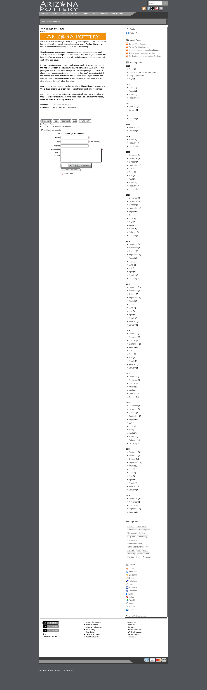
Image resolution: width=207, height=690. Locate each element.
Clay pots (131, 537)
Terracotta (132, 533)
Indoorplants (65, 121)
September (133, 165)
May (131, 79)
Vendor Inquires (133, 634)
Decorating (142, 537)
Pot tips (131, 557)
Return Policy (90, 630)
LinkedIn (132, 610)
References (132, 637)
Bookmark (133, 575)
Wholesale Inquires (135, 632)
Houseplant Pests (54, 28)
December (133, 155)
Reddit (131, 603)
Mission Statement (134, 630)
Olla (138, 550)
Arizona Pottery (49, 124)
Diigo (131, 594)
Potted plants (144, 530)
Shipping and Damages (94, 627)
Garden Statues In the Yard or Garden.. (145, 56)
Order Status (90, 632)
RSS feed (133, 569)
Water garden (143, 554)
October (132, 88)
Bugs (75, 121)
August (132, 91)
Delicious (133, 581)
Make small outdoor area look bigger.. (144, 50)
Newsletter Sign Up (50, 636)
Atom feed (133, 572)
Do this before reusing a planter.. (142, 53)
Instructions (132, 540)
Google (132, 578)
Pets (138, 557)
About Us (131, 625)
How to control (85, 121)
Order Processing (92, 625)
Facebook (133, 591)
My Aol (132, 606)
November (133, 158)
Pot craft (131, 550)
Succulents (132, 530)
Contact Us (132, 627)
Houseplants (46, 121)
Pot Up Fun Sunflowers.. (139, 47)
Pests (56, 121)
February (133, 98)
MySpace (133, 587)
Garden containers (135, 547)
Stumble (132, 600)
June (131, 69)
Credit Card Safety (92, 637)
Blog (44, 634)
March (131, 94)
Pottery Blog (135, 33)
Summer (146, 557)
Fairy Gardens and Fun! (139, 76)
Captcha (86, 165)
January (132, 110)
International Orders (93, 634)
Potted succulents (135, 543)
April (131, 179)
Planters (131, 526)
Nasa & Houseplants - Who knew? (143, 72)
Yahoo (131, 597)
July (130, 169)
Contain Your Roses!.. (137, 44)
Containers (141, 526)
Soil (147, 547)
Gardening (142, 533)
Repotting (131, 554)
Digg (131, 584)
